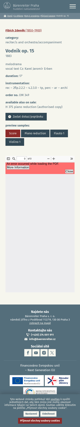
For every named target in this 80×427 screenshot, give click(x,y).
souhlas (55, 399)
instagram (44, 352)
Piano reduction (35, 133)
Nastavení (31, 413)
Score (13, 133)
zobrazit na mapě (40, 323)
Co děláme (18, 16)
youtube (36, 352)
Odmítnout (48, 413)
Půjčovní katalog (48, 16)
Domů (9, 16)
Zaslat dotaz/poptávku (28, 116)
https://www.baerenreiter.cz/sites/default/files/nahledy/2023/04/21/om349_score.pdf (40, 224)
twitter (52, 352)
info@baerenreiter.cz (42, 339)
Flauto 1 (59, 133)
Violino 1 (14, 142)
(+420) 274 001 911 (42, 334)
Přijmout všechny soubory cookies (40, 420)
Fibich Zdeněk (23, 30)
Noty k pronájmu (31, 16)
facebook (28, 352)
